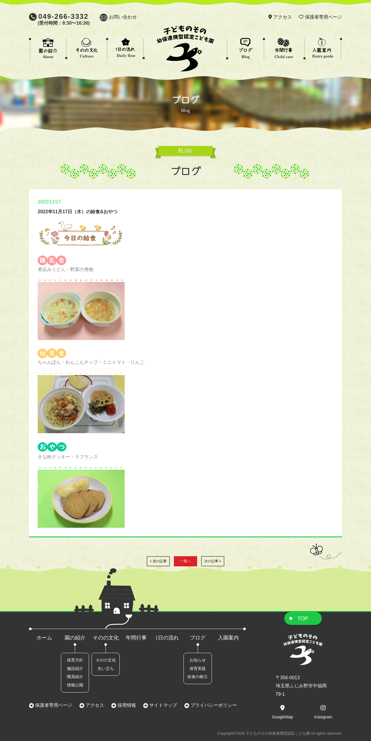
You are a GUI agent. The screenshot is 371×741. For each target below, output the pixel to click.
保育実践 (198, 668)
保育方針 (75, 660)
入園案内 (228, 638)
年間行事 (136, 638)
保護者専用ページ (323, 17)
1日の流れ (167, 638)
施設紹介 (75, 668)
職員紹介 (75, 676)
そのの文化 (106, 638)
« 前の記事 (158, 561)
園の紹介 (75, 638)
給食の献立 (198, 676)
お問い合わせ (123, 17)
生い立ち (106, 668)
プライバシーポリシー (213, 705)
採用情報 (126, 705)
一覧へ (185, 561)
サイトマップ (162, 705)
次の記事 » (212, 561)
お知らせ (198, 660)
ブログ (197, 638)
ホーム (44, 638)
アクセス (282, 17)
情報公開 (75, 685)
